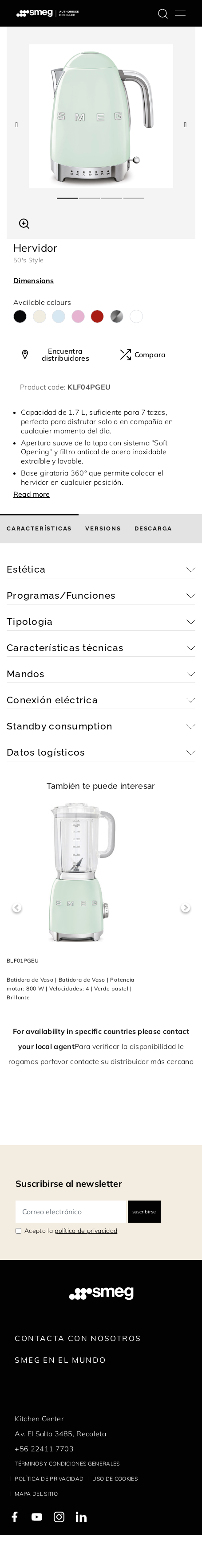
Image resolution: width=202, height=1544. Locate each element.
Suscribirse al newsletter (69, 1183)
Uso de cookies (114, 1478)
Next (185, 907)
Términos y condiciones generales (67, 1463)
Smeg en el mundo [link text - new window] (60, 1360)
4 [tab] (134, 194)
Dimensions (33, 280)
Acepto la (70, 1231)
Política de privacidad (49, 1478)
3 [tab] (112, 194)
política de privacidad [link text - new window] (86, 1231)
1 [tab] (68, 194)
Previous (16, 907)
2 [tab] (90, 194)
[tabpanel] (101, 116)
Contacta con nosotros (78, 1338)
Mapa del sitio (36, 1493)
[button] (24, 222)
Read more (31, 494)
